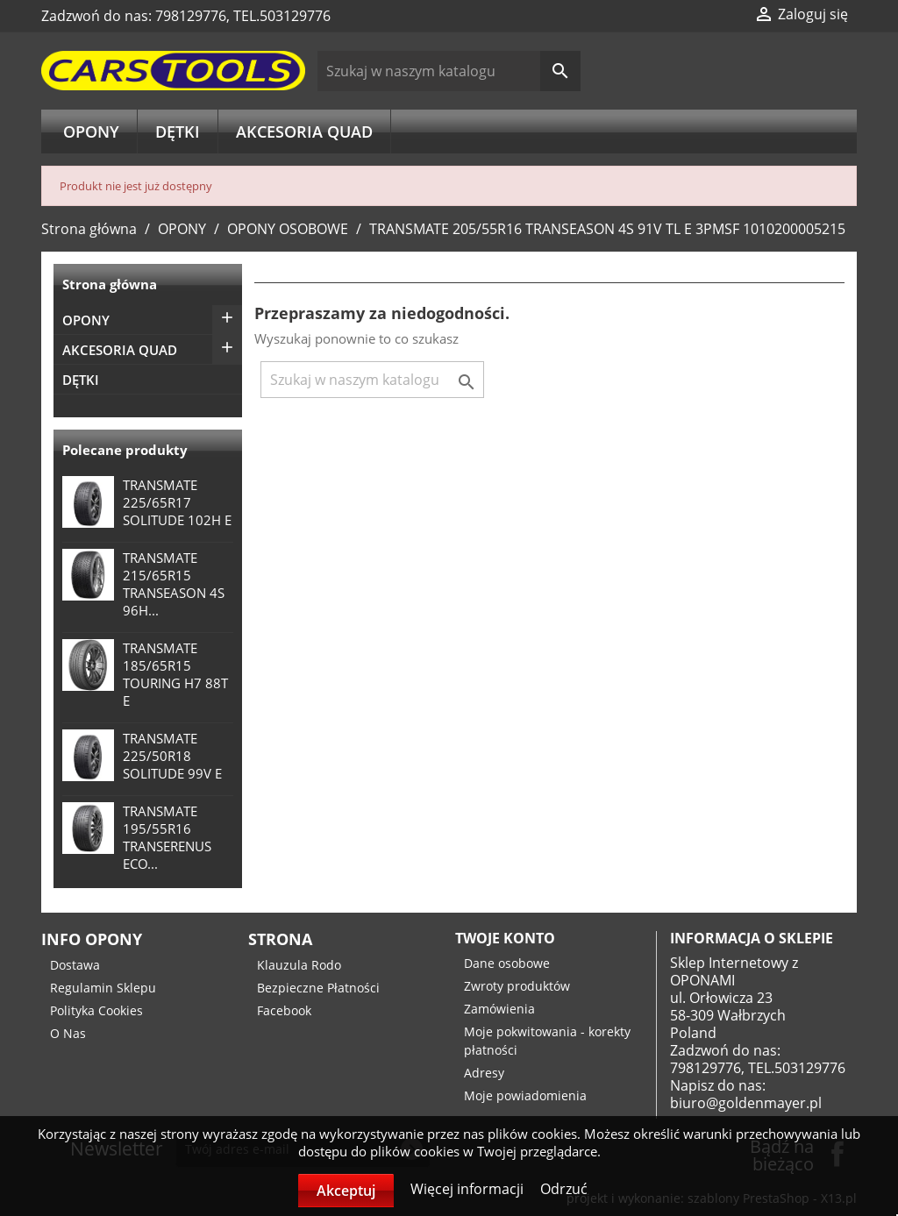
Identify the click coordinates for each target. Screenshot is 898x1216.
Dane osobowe (507, 963)
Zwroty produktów (517, 986)
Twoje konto (505, 938)
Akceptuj (346, 1190)
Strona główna (109, 284)
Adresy (484, 1072)
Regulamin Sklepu (103, 987)
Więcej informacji (468, 1188)
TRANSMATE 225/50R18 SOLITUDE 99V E (172, 755)
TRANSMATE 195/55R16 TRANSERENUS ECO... (167, 837)
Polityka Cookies (96, 1010)
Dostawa (75, 964)
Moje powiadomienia (525, 1095)
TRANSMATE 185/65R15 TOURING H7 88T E (175, 674)
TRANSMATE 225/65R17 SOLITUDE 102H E (177, 502)
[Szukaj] (449, 71)
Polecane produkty (125, 450)
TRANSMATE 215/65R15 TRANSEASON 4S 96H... (173, 584)
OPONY (91, 131)
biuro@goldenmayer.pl (746, 1103)
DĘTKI (177, 131)
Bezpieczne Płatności (318, 987)
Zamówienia (499, 1008)
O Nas (68, 1033)
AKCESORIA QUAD (304, 131)
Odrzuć (564, 1188)
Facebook (284, 1010)
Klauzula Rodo (299, 964)
